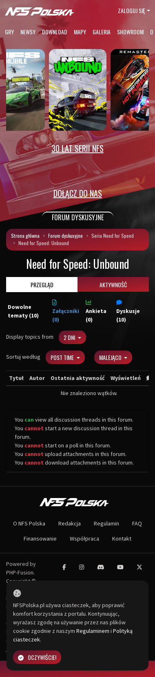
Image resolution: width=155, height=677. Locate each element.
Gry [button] (9, 31)
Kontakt (121, 538)
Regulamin (106, 523)
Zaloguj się (131, 10)
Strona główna (25, 235)
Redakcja (69, 523)
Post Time (63, 357)
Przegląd (42, 284)
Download (54, 31)
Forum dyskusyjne (65, 235)
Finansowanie (40, 538)
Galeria (102, 31)
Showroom (130, 31)
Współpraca (84, 538)
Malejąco (111, 357)
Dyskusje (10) (128, 311)
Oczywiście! (37, 657)
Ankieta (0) (96, 311)
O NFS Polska (29, 523)
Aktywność (113, 284)
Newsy (27, 31)
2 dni (70, 337)
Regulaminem (92, 631)
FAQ (137, 523)
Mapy (80, 31)
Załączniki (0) (65, 311)
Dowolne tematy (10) (23, 311)
